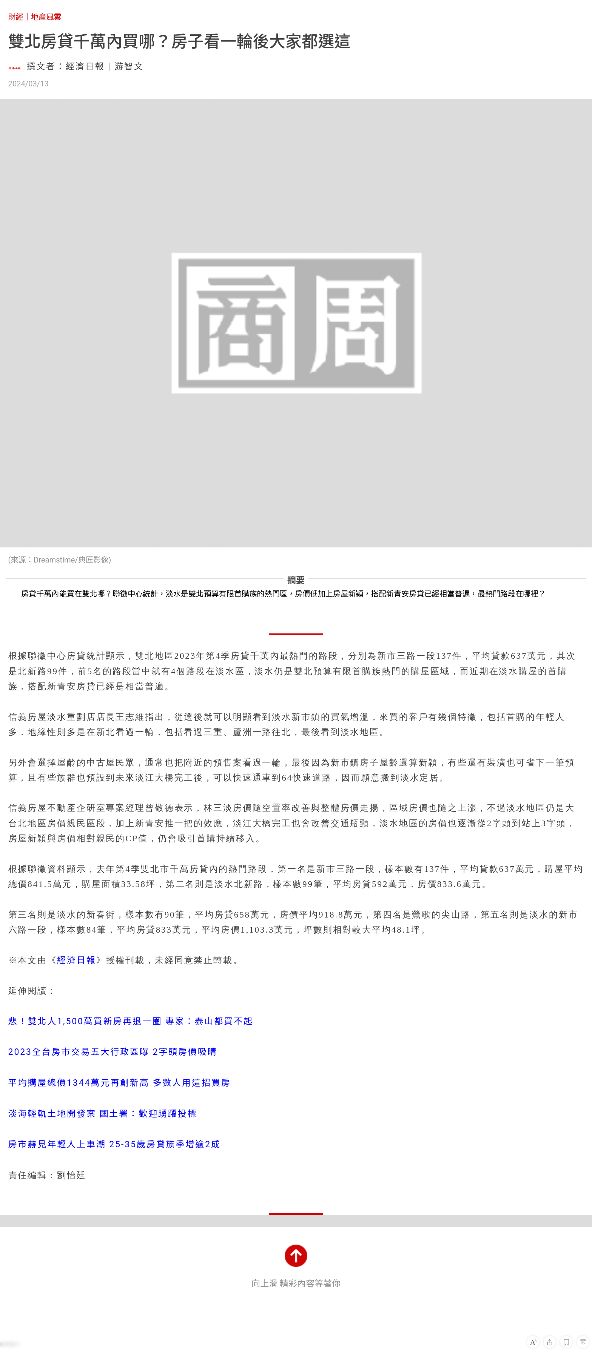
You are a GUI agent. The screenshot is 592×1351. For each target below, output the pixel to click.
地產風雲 (46, 17)
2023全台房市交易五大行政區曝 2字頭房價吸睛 (112, 1052)
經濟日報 (76, 960)
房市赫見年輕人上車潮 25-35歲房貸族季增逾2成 (114, 1144)
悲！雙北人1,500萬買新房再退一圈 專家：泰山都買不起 (130, 1021)
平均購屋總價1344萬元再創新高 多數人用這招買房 (119, 1083)
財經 (15, 17)
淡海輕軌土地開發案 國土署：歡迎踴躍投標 (102, 1114)
